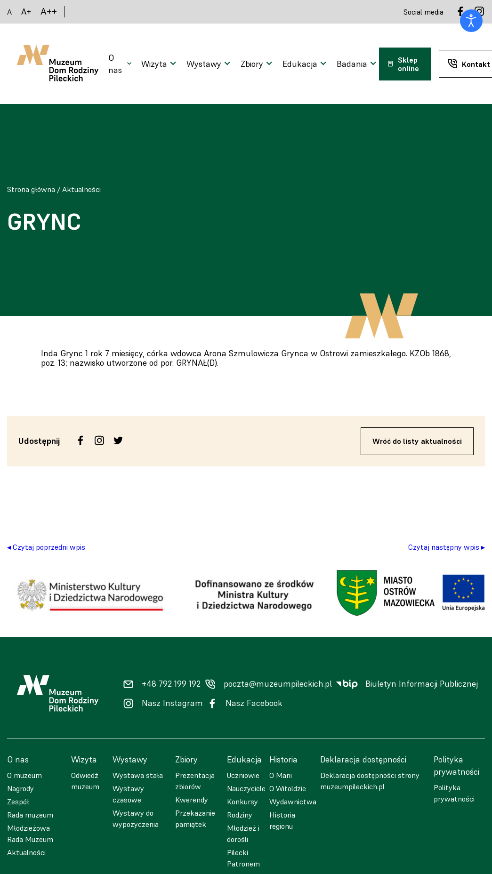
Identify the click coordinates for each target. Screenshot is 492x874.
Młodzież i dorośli (243, 833)
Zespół (18, 801)
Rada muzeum (30, 814)
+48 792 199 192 (171, 684)
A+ (26, 11)
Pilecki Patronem (243, 858)
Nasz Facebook (254, 703)
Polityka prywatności (454, 793)
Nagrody (20, 788)
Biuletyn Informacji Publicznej (421, 684)
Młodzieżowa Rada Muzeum (30, 833)
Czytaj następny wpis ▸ (446, 547)
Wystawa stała (138, 775)
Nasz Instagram (172, 703)
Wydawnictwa (292, 801)
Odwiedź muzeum (85, 780)
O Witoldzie (287, 788)
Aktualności (81, 189)
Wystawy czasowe (128, 794)
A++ (48, 11)
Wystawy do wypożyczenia (136, 818)
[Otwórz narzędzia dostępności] (471, 20)
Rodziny (239, 814)
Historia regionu (282, 820)
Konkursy (242, 801)
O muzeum (24, 775)
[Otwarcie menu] (121, 64)
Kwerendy (191, 799)
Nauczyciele (246, 788)
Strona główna (31, 189)
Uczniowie (243, 775)
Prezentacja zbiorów (195, 780)
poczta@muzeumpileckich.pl (278, 684)
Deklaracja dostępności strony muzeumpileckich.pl (369, 780)
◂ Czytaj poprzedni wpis (46, 547)
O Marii (280, 775)
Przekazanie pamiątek (195, 818)
